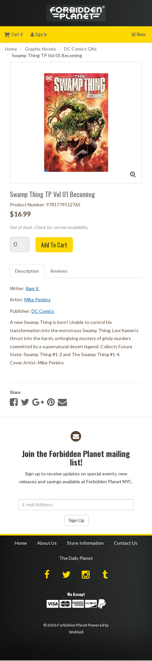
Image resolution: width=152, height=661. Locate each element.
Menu (138, 34)
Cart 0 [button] (13, 34)
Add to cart (54, 244)
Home (11, 49)
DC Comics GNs (80, 49)
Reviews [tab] (59, 271)
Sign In (39, 34)
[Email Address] (76, 504)
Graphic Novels (40, 49)
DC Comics (43, 311)
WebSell (76, 631)
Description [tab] (27, 271)
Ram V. (32, 288)
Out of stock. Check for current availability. (49, 227)
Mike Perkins (37, 299)
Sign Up (76, 520)
